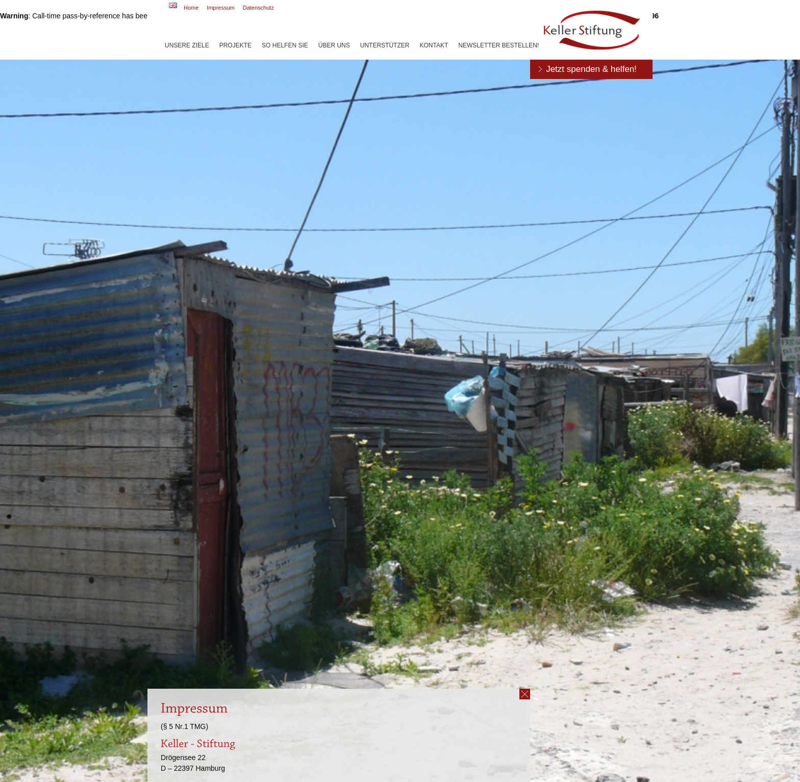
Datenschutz (258, 8)
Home (191, 8)
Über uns (334, 45)
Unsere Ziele (187, 45)
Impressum (220, 8)
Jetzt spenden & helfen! (591, 69)
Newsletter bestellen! (498, 45)
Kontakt (433, 45)
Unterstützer (385, 45)
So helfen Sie (285, 45)
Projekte (235, 45)
